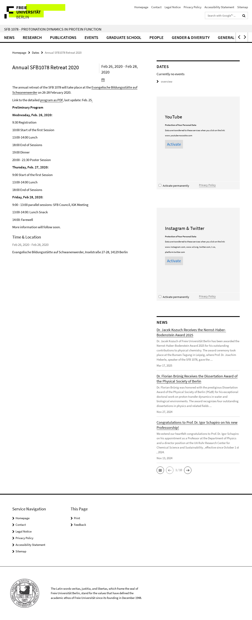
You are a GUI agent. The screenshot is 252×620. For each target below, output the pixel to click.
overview (164, 81)
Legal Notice (173, 7)
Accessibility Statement (219, 7)
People (156, 37)
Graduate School (123, 37)
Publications (63, 37)
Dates (35, 53)
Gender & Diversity (191, 37)
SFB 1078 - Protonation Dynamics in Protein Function (52, 29)
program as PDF (51, 100)
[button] (239, 37)
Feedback (80, 525)
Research (32, 37)
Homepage (141, 7)
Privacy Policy (192, 7)
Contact (156, 7)
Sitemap (242, 7)
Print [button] (77, 518)
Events (91, 37)
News (9, 37)
